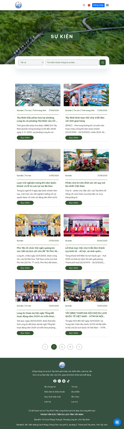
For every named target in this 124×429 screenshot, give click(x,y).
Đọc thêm (25, 137)
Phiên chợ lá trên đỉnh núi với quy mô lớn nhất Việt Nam (85, 184)
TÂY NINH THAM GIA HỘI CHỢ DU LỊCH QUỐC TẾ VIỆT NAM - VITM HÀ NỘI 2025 (86, 315)
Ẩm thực (75, 397)
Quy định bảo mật (52, 397)
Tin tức (28, 110)
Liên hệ (47, 402)
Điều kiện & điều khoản (54, 392)
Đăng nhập (98, 5)
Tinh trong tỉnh (39, 110)
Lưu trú (74, 402)
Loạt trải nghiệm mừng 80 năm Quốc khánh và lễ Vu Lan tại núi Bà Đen (36, 184)
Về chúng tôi (50, 387)
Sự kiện (20, 110)
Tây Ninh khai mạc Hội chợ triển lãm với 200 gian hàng (84, 119)
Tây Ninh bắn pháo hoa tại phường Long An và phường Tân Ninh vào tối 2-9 (38, 119)
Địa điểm (75, 392)
